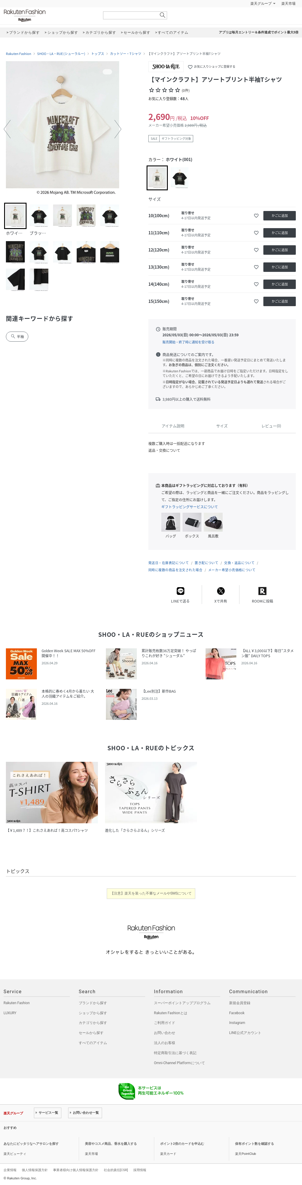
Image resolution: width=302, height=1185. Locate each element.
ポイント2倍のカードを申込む (182, 1144)
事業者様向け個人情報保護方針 (76, 1170)
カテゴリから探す (93, 1023)
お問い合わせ (164, 1033)
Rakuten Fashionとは (170, 1013)
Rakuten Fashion (49, 15)
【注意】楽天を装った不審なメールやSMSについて (151, 893)
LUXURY (10, 1013)
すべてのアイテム (93, 1043)
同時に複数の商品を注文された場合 (175, 569)
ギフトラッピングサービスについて (189, 506)
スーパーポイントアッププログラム (182, 1003)
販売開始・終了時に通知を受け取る (188, 342)
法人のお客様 (164, 1043)
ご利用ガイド (164, 1023)
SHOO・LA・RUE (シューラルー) (61, 53)
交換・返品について (239, 562)
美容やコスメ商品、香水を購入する (111, 1144)
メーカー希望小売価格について (231, 569)
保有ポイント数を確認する (254, 1144)
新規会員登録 (239, 1003)
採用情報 (139, 1170)
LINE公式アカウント (245, 1033)
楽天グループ (261, 3)
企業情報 (10, 1170)
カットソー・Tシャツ (125, 53)
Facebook (236, 1013)
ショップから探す (93, 1013)
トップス (97, 53)
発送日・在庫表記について (168, 562)
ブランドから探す (93, 1003)
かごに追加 (280, 215)
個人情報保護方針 (35, 1170)
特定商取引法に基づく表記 (175, 1053)
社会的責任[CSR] (116, 1170)
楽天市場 (288, 3)
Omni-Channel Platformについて (179, 1063)
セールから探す (91, 1033)
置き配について (206, 562)
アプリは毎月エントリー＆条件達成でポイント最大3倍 (258, 32)
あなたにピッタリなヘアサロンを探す (31, 1144)
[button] (7, 129)
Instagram (237, 1023)
